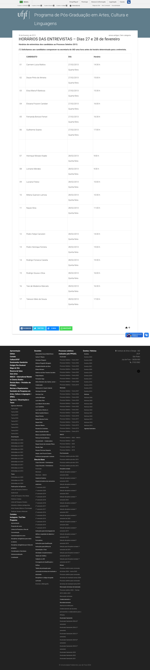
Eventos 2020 (88, 369)
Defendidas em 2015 (17, 471)
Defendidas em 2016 (17, 468)
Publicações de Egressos (18, 486)
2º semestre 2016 (41, 512)
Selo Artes (14, 374)
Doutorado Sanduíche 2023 (68, 652)
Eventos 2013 (88, 391)
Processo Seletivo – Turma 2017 (69, 419)
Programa (13, 520)
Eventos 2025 (88, 357)
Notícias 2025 (88, 400)
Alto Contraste (106, 5)
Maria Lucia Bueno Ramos (43, 435)
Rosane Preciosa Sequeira (43, 450)
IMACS (62, 434)
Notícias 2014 (88, 425)
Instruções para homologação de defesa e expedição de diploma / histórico (45, 534)
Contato (13, 357)
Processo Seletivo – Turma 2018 (69, 416)
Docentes (37, 351)
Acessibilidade (116, 5)
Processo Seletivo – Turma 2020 (69, 381)
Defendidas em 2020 (17, 455)
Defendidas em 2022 (17, 449)
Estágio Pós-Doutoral (18, 365)
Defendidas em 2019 (17, 458)
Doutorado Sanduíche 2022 (68, 655)
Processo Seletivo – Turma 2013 (69, 431)
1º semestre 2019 (41, 497)
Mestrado (38, 472)
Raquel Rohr (39, 422)
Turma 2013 (14, 433)
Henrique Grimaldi (41, 391)
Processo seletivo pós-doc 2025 (69, 456)
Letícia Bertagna (40, 397)
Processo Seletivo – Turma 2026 (69, 363)
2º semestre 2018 (41, 500)
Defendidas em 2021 (17, 452)
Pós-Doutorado (64, 453)
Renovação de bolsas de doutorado (70, 587)
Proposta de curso (16, 526)
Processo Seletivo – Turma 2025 (69, 366)
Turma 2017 (14, 421)
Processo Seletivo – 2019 (67, 447)
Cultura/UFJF (15, 359)
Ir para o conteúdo (24, 5)
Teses (13, 474)
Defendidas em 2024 (17, 443)
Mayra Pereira (39, 416)
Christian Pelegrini (41, 360)
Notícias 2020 (88, 416)
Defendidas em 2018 (17, 461)
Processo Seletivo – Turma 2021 (69, 378)
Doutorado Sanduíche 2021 (68, 658)
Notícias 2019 (88, 419)
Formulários (39, 540)
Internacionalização (17, 554)
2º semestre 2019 (41, 493)
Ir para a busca (49, 5)
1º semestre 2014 (41, 528)
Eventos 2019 (88, 372)
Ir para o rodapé (61, 5)
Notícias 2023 (88, 407)
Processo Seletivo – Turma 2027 (69, 360)
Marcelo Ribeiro (40, 425)
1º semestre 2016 (41, 515)
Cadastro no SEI (40, 559)
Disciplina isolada (65, 469)
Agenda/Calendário (90, 428)
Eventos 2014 (88, 388)
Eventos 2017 (88, 379)
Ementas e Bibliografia (42, 584)
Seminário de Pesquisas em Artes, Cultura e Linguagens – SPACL (21, 394)
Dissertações (15, 437)
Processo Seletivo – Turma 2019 (69, 385)
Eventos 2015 (88, 385)
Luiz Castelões (40, 407)
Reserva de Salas (16, 371)
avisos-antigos (114, 35)
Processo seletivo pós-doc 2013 (69, 465)
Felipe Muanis (40, 375)
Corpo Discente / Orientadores (44, 462)
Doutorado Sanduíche (66, 618)
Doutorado (39, 469)
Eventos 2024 (88, 360)
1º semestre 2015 (41, 521)
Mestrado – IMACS (41, 475)
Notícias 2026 (88, 397)
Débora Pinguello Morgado (43, 363)
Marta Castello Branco (42, 413)
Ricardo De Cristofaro (42, 428)
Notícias (86, 394)
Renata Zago (39, 447)
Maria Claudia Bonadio (42, 431)
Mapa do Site (96, 5)
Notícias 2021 (88, 413)
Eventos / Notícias (89, 351)
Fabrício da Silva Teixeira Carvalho (45, 372)
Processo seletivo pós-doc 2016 (69, 462)
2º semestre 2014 (41, 525)
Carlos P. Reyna (40, 357)
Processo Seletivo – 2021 (67, 441)
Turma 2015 (14, 427)
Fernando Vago (40, 379)
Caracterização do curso (18, 535)
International (75, 6)
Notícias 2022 (88, 410)
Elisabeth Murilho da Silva (43, 366)
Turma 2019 (14, 415)
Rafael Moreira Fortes (42, 419)
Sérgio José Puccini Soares (43, 453)
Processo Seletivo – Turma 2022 (69, 375)
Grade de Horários (41, 478)
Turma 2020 (14, 412)
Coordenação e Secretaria (18, 551)
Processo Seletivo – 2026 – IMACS (70, 437)
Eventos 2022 (88, 363)
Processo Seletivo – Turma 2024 (69, 369)
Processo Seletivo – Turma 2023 (69, 372)
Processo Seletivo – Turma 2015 (69, 425)
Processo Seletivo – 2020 (67, 444)
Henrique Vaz (39, 394)
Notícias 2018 (88, 422)
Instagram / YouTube (17, 517)
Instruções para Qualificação (44, 543)
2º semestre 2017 (41, 506)
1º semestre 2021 (41, 487)
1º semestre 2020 (41, 490)
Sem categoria (125, 35)
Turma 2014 (14, 430)
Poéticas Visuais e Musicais (19, 511)
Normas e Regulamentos (19, 388)
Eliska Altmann (40, 369)
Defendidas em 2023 (17, 446)
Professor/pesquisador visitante (45, 456)
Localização (14, 557)
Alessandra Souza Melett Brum (44, 354)
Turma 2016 (14, 424)
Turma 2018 (14, 418)
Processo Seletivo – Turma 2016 (69, 422)
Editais (12, 354)
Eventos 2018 (88, 375)
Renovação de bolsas (66, 596)
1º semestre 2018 (41, 503)
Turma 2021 (14, 409)
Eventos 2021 (88, 366)
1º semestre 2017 (41, 509)
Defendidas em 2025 (17, 440)
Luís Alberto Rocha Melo (43, 403)
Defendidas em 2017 (17, 465)
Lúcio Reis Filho (40, 400)
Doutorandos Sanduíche (19, 362)
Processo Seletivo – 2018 (67, 450)
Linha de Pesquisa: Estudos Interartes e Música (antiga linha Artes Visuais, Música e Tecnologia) (21, 505)
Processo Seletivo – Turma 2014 (69, 428)
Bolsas (62, 565)
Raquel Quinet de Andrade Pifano (45, 444)
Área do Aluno (39, 459)
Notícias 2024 (88, 403)
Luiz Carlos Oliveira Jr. (42, 410)
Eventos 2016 (88, 382)
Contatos (13, 514)
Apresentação (15, 351)
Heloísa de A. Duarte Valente (44, 388)
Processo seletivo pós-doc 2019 (69, 459)
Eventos (86, 354)
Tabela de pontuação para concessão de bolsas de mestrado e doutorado (46, 571)
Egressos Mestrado (16, 405)
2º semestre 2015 (41, 518)
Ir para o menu (37, 5)
